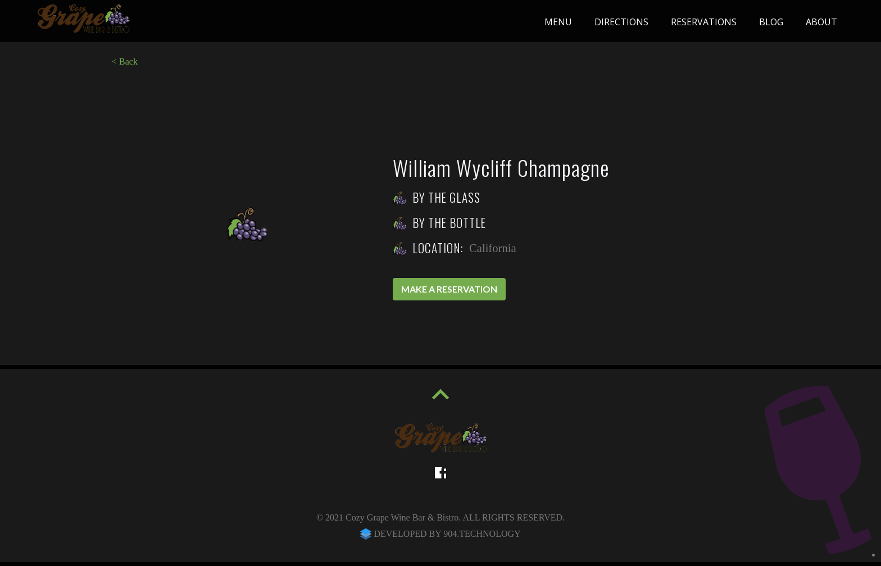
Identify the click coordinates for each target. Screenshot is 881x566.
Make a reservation (449, 289)
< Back (125, 61)
